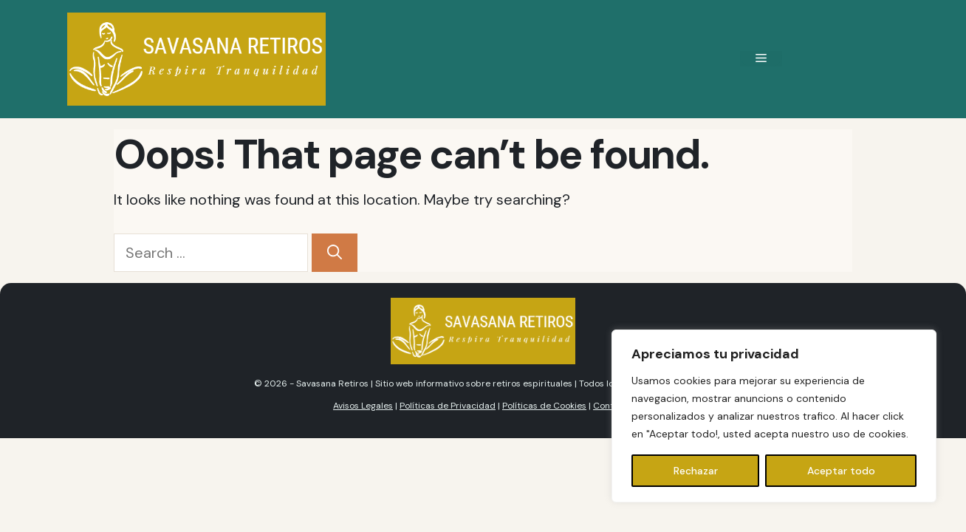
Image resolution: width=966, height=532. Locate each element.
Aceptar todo (841, 470)
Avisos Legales (363, 406)
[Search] (334, 252)
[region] (774, 416)
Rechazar (696, 470)
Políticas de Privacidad (448, 406)
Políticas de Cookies (544, 406)
